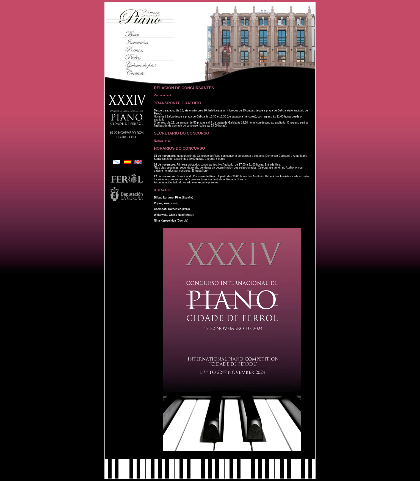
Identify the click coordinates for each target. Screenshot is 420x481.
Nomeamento (162, 140)
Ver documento (163, 95)
